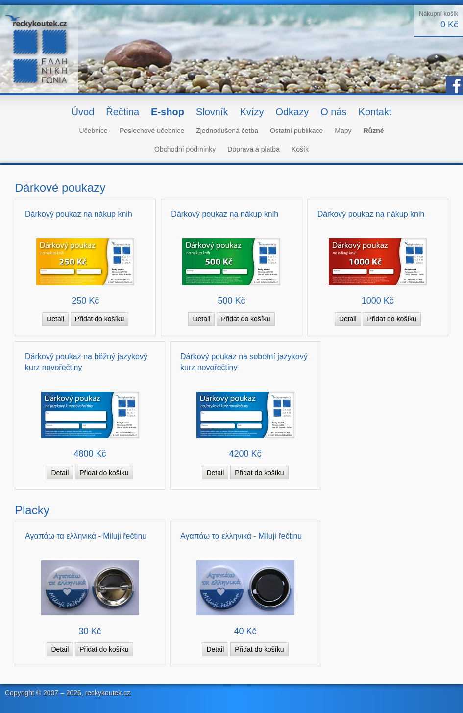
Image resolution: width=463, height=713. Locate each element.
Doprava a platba (253, 149)
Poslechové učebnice (152, 130)
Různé (373, 130)
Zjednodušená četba (227, 130)
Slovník (212, 111)
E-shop (167, 111)
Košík (300, 149)
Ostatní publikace (296, 130)
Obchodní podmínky (185, 149)
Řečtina (122, 111)
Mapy (343, 130)
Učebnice (93, 130)
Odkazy (292, 111)
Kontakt (375, 111)
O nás (333, 111)
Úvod (83, 111)
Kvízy (252, 111)
